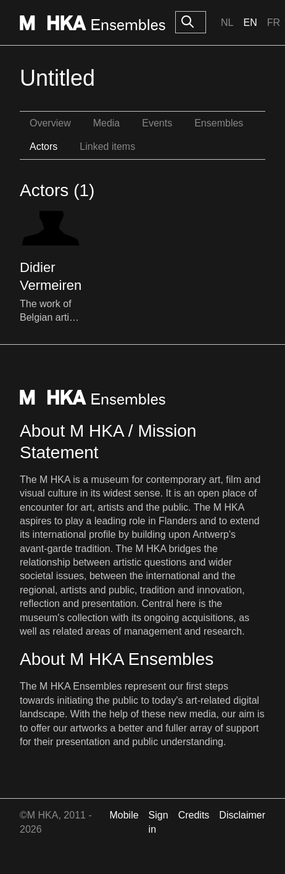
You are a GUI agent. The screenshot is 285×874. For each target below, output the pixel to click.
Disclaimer (242, 815)
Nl (227, 22)
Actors (43, 146)
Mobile (123, 815)
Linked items (107, 146)
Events (157, 123)
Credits (194, 815)
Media (106, 123)
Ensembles (218, 123)
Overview (50, 123)
